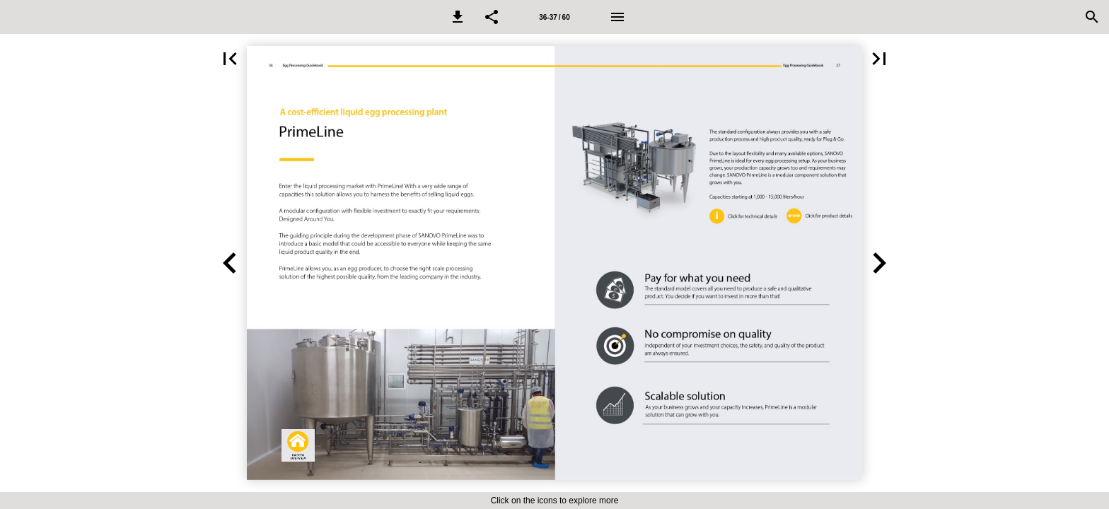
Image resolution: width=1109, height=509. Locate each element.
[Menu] (617, 17)
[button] (458, 17)
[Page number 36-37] (554, 17)
